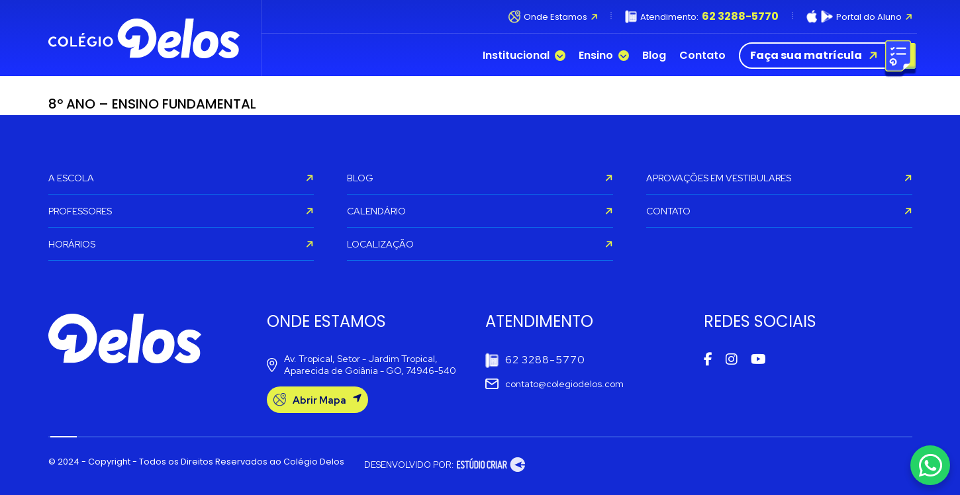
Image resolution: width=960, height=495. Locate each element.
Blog (654, 55)
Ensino (604, 55)
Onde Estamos (553, 16)
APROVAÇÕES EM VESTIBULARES (779, 178)
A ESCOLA (181, 178)
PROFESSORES (181, 211)
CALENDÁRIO (480, 211)
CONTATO (779, 211)
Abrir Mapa (317, 400)
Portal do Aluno (859, 16)
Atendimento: (702, 16)
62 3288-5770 (535, 360)
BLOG (480, 178)
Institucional (524, 55)
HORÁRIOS (181, 244)
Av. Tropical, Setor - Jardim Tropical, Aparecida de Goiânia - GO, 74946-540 (361, 365)
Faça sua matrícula (824, 55)
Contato (702, 55)
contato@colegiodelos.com (554, 384)
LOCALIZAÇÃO (480, 244)
